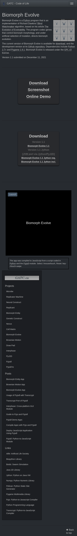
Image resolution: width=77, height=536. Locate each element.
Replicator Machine (14, 297)
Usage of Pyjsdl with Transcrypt (20, 395)
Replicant (10, 308)
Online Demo (38, 96)
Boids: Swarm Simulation (17, 464)
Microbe (9, 291)
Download (38, 83)
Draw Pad (10, 345)
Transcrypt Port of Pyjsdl (17, 401)
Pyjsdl (26, 263)
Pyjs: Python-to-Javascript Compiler (22, 500)
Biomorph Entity (13, 313)
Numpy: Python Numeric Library (20, 481)
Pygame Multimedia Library (18, 494)
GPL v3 (68, 50)
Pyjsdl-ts (10, 367)
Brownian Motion (13, 340)
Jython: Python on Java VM (18, 475)
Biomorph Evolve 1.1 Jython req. (39, 158)
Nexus (9, 324)
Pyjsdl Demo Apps (14, 420)
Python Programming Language (20, 505)
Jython (42, 154)
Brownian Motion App (15, 384)
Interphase (11, 351)
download (60, 43)
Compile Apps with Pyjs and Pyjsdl (21, 425)
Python (26, 20)
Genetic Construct (14, 318)
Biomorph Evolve (13, 334)
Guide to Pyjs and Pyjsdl (17, 414)
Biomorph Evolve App (15, 390)
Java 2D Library (13, 470)
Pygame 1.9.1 (18, 50)
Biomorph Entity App (15, 379)
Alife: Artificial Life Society (17, 454)
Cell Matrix (11, 329)
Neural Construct (13, 302)
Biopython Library (14, 459)
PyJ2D (50, 154)
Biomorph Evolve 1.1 (38, 146)
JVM (25, 154)
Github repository (36, 46)
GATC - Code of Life (15, 3)
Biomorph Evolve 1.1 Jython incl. (38, 162)
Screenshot (38, 90)
